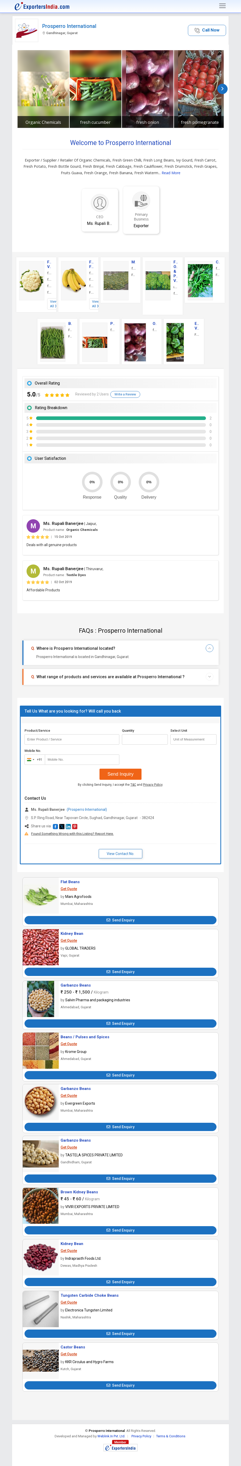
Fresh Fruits (91, 264)
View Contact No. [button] (120, 854)
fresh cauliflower (49, 273)
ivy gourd (175, 287)
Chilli (218, 262)
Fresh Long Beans (70, 336)
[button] (207, 30)
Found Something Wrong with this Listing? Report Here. (72, 834)
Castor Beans (73, 1347)
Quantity (128, 730)
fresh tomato (49, 292)
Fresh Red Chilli (218, 274)
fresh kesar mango (133, 268)
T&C (133, 785)
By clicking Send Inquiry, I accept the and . (120, 785)
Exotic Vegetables (197, 326)
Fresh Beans (70, 329)
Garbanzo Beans (76, 985)
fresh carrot (175, 293)
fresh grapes (91, 286)
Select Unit (178, 730)
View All (53, 304)
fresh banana (91, 273)
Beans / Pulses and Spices (85, 1037)
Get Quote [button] (69, 889)
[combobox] (33, 759)
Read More (171, 172)
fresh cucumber (95, 122)
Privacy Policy (152, 785)
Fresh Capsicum (197, 334)
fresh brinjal (49, 286)
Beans (70, 323)
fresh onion (147, 122)
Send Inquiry (120, 774)
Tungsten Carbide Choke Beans (90, 1295)
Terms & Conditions (170, 1436)
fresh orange (91, 279)
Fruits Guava (91, 292)
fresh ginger (49, 279)
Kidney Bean (72, 933)
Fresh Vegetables (49, 264)
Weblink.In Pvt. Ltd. (111, 1436)
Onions (155, 323)
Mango (133, 262)
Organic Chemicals (43, 122)
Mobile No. (32, 751)
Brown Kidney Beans (79, 1192)
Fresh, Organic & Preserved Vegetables (175, 271)
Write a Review (125, 394)
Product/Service (37, 730)
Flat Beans (70, 882)
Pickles (112, 323)
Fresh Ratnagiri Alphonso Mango (133, 274)
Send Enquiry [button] (120, 920)
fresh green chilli (218, 268)
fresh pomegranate (200, 122)
